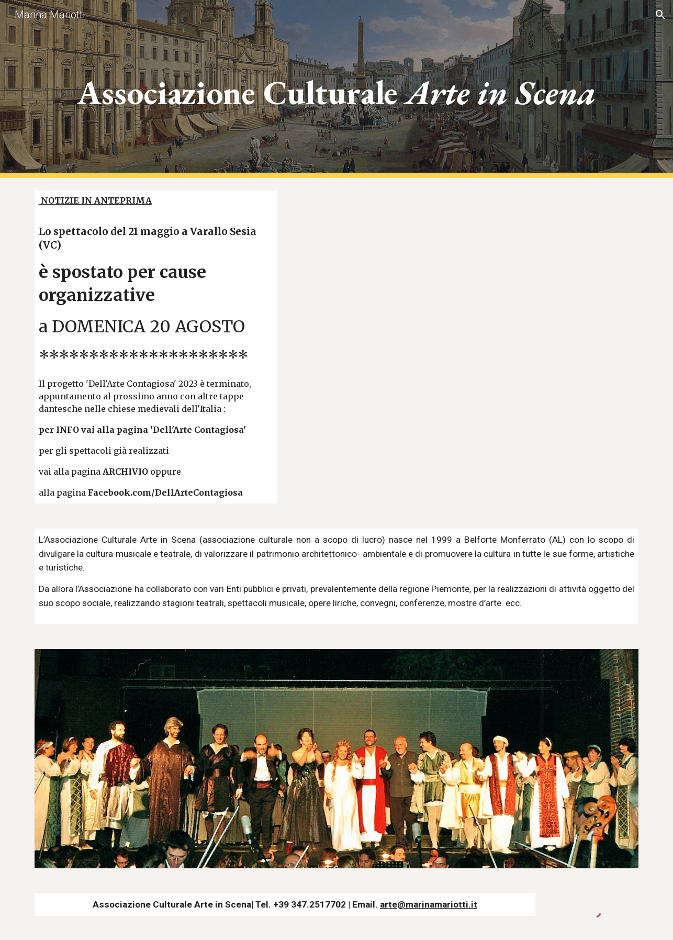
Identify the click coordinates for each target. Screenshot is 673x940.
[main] (336, 89)
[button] (660, 14)
